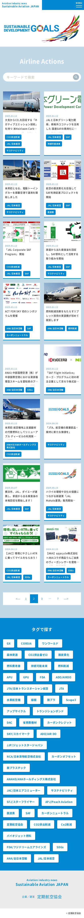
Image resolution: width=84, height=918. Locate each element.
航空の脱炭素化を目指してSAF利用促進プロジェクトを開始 (62, 193)
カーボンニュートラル (17, 335)
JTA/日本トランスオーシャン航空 (27, 688)
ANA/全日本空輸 (14, 328)
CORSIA (26, 643)
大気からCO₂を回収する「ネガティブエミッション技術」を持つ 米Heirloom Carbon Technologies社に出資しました (21, 128)
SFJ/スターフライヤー (21, 802)
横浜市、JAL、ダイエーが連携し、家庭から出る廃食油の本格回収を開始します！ (21, 496)
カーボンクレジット (59, 722)
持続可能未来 (54, 143)
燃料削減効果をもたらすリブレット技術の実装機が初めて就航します (62, 316)
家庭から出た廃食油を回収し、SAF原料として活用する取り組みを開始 (62, 254)
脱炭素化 (63, 655)
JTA (61, 688)
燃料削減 (72, 328)
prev (19, 600)
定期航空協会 (15, 824)
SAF (68, 137)
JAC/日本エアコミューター (23, 790)
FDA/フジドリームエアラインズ (26, 847)
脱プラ (51, 700)
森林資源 (12, 655)
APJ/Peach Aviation (59, 802)
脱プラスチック (16, 768)
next (67, 600)
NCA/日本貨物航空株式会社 (24, 756)
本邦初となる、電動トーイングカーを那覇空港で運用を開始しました (21, 193)
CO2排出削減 (13, 137)
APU (10, 677)
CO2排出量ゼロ (38, 655)
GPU (26, 677)
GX (8, 643)
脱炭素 (51, 212)
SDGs (30, 389)
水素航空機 (13, 700)
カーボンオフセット (64, 756)
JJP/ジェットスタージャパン (25, 745)
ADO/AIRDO (63, 677)
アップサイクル (16, 711)
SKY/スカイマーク (18, 734)
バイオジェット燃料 (19, 836)
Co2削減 (66, 824)
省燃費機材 (30, 722)
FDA (42, 677)
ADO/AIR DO (48, 734)
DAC (9, 722)
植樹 (33, 700)
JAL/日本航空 (13, 143)
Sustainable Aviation (22, 5)
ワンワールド (50, 643)
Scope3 (71, 700)
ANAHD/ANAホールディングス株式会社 (21, 446)
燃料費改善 (13, 666)
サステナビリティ (15, 150)
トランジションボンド (50, 711)
